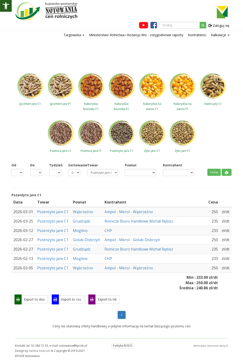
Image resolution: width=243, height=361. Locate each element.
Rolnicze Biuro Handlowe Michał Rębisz (139, 221)
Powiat (131, 165)
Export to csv (71, 299)
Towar (92, 165)
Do (32, 165)
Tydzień (55, 165)
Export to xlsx (34, 299)
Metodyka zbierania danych (211, 345)
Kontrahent (172, 165)
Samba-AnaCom (39, 351)
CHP (108, 230)
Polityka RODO (122, 346)
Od (13, 165)
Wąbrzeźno (83, 211)
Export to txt (107, 299)
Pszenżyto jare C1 (52, 211)
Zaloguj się (219, 25)
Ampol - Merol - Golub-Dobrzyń (132, 239)
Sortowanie (74, 165)
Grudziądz (81, 221)
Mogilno (80, 230)
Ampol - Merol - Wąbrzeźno (129, 211)
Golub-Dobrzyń (86, 239)
